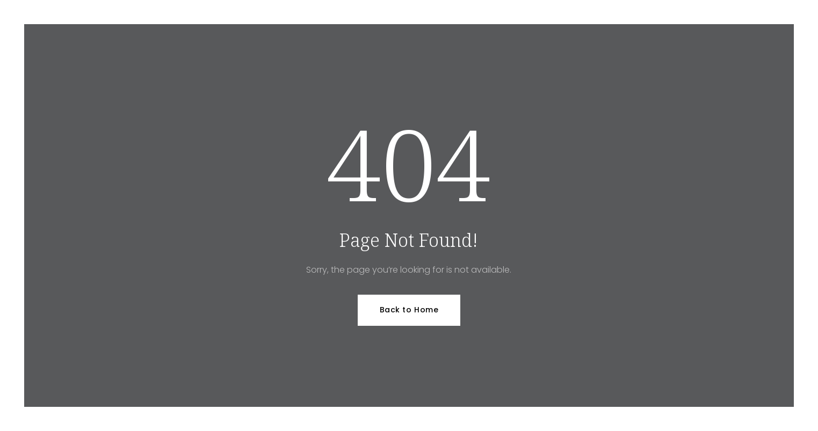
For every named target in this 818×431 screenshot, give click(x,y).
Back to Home (409, 309)
